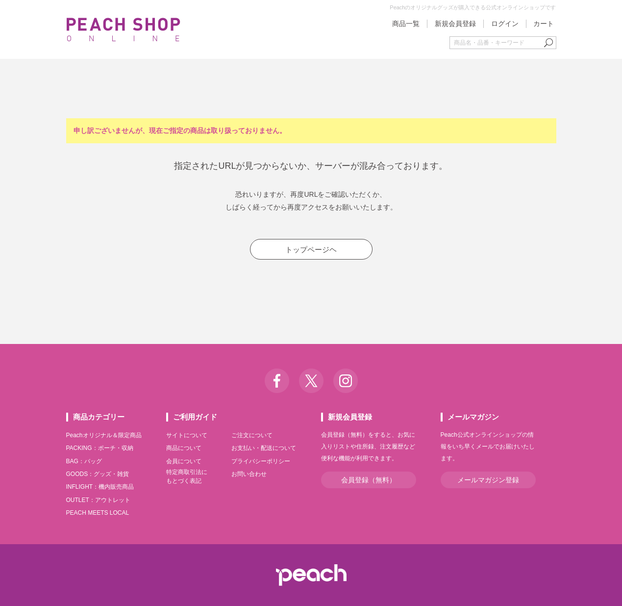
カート (543, 23)
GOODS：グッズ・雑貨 (97, 474)
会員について (183, 461)
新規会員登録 (455, 23)
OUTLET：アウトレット (98, 500)
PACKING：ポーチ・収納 (99, 448)
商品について (183, 448)
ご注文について (252, 435)
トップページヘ (311, 249)
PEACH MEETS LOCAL (97, 512)
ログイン (505, 23)
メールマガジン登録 (488, 480)
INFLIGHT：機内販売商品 (100, 486)
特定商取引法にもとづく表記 (186, 476)
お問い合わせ (249, 474)
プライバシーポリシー (260, 461)
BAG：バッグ (84, 461)
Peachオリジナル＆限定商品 (104, 435)
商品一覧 (406, 23)
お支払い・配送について (263, 448)
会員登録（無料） (368, 480)
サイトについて (186, 435)
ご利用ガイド (195, 417)
